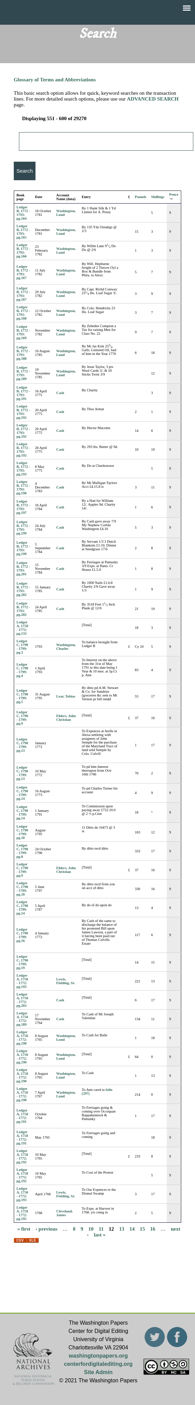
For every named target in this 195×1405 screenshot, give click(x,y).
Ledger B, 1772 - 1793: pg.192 (23, 411)
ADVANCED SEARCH (152, 99)
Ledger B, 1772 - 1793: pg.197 (23, 507)
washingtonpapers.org (98, 1356)
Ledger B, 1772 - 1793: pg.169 (23, 332)
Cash (60, 393)
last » (99, 1234)
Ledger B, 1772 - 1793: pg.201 (23, 568)
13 (121, 1229)
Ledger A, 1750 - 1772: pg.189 (22, 1018)
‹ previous (46, 1229)
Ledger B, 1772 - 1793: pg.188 (23, 352)
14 (132, 1229)
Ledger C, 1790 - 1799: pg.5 (22, 696)
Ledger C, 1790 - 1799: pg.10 (22, 888)
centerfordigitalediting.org (98, 1364)
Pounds (140, 197)
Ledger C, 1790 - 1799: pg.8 (22, 851)
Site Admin (98, 1372)
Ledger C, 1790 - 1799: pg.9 (22, 717)
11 (101, 1229)
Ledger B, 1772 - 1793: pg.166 (23, 250)
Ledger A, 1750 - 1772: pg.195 (22, 1213)
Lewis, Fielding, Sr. (65, 981)
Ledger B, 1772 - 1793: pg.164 (23, 212)
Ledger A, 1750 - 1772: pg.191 (22, 1116)
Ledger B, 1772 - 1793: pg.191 (23, 393)
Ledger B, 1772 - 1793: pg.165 (23, 231)
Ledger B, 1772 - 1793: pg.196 (23, 487)
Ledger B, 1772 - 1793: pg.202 (23, 589)
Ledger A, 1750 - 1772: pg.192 (22, 1156)
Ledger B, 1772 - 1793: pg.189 (23, 373)
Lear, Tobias (65, 696)
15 (142, 1229)
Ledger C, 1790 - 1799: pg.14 (22, 793)
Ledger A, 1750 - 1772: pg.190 (22, 1037)
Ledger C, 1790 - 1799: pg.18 (22, 832)
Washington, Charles (65, 646)
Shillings (158, 197)
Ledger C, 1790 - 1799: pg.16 (22, 935)
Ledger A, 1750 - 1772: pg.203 (22, 999)
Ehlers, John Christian (66, 718)
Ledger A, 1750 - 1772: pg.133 (22, 627)
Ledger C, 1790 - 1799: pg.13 (22, 744)
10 (91, 1229)
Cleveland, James (64, 1213)
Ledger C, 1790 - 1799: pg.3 (22, 646)
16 (152, 1229)
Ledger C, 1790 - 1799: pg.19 (22, 962)
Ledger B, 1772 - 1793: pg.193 (23, 468)
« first (23, 1229)
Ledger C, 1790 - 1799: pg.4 (22, 670)
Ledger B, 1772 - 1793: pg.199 (23, 527)
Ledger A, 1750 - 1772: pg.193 (22, 981)
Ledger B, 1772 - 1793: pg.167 (23, 272)
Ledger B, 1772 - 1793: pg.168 (23, 312)
